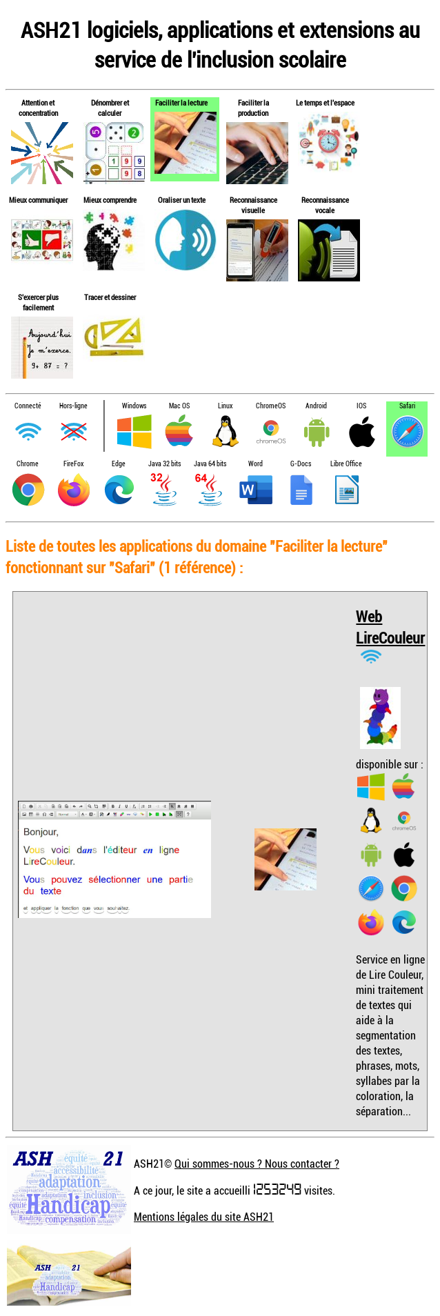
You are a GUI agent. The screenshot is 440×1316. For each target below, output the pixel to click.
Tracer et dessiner (110, 297)
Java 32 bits (164, 463)
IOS (361, 405)
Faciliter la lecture (181, 102)
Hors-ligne (73, 405)
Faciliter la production (253, 107)
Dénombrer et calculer (110, 107)
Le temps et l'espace (325, 102)
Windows (134, 405)
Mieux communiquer (38, 200)
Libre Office (346, 463)
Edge (119, 463)
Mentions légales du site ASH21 (204, 1216)
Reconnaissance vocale (325, 205)
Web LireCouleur (390, 627)
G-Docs (300, 463)
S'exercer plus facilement (38, 302)
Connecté (27, 405)
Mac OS (179, 405)
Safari (407, 405)
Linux (225, 405)
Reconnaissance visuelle (253, 205)
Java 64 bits (210, 463)
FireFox (73, 463)
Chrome (28, 463)
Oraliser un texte (182, 200)
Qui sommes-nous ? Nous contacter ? (256, 1163)
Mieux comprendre (110, 200)
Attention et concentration (38, 107)
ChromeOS (271, 405)
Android (316, 405)
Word (255, 463)
